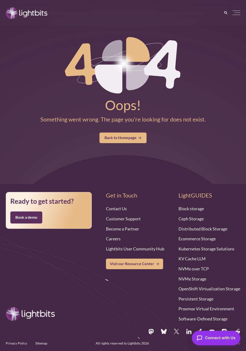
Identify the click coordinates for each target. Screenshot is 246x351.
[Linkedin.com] (188, 331)
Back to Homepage (123, 137)
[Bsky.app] (164, 331)
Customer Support (123, 218)
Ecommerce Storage (197, 238)
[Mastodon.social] (151, 331)
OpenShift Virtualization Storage (209, 288)
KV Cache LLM (192, 258)
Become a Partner (122, 228)
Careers (113, 238)
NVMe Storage (192, 278)
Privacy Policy (16, 343)
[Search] (226, 12)
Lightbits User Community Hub (135, 248)
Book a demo (26, 217)
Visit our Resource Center (132, 264)
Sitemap (41, 343)
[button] (236, 13)
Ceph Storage (191, 218)
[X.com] (176, 331)
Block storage (191, 208)
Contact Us (116, 208)
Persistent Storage (195, 298)
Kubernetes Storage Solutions (206, 248)
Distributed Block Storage (202, 228)
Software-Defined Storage (203, 318)
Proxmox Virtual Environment (206, 308)
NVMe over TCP (193, 268)
